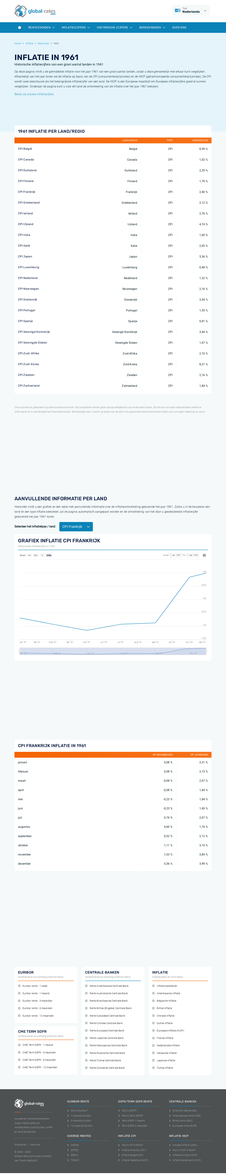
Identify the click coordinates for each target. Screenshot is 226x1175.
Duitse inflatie (162, 1023)
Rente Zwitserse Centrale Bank (105, 1067)
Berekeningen (152, 27)
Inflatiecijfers (76, 27)
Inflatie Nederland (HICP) (185, 1160)
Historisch (43, 43)
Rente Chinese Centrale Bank (104, 1023)
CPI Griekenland (29, 202)
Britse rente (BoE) (181, 1120)
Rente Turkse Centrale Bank (103, 1060)
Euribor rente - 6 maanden (35, 1008)
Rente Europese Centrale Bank (104, 1030)
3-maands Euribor (79, 1120)
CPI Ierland (25, 213)
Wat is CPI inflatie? (130, 1145)
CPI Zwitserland (29, 385)
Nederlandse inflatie (166, 1045)
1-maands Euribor (79, 1115)
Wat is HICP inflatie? (182, 1150)
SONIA (72, 1155)
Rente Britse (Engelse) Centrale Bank (108, 1008)
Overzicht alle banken (183, 1110)
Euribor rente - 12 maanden (36, 1015)
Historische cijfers (114, 27)
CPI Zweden (26, 375)
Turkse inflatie (162, 1067)
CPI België (25, 148)
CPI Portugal (26, 310)
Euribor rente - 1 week (32, 986)
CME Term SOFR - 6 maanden (37, 1059)
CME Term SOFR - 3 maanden (37, 1052)
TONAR (73, 1160)
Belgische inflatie (164, 1000)
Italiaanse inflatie (164, 1053)
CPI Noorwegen (28, 288)
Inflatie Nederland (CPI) (133, 1160)
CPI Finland (26, 181)
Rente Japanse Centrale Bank (104, 1038)
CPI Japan (25, 256)
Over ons (179, 27)
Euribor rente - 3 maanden (35, 1000)
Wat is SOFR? (127, 1110)
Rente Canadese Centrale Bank (105, 1015)
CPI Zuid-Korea (28, 364)
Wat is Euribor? (77, 1110)
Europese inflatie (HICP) (168, 1030)
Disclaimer (20, 1144)
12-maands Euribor (80, 1125)
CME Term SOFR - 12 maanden (37, 1067)
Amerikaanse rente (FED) (185, 1115)
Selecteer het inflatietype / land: (35, 526)
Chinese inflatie (163, 1015)
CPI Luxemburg (28, 267)
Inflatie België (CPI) (130, 1155)
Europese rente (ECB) (183, 1125)
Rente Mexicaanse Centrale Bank (106, 1045)
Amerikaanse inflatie (166, 993)
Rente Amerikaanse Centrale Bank (107, 986)
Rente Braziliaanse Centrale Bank (106, 1000)
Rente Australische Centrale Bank (106, 993)
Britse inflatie (162, 1008)
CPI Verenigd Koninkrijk (34, 331)
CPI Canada (26, 159)
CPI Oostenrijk (27, 299)
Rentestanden (41, 27)
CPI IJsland (26, 224)
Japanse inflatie (163, 1060)
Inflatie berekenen (164, 986)
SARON (73, 1145)
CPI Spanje (25, 321)
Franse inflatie (162, 1038)
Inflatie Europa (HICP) (183, 1155)
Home (17, 43)
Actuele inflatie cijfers (183, 1145)
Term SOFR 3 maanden (133, 1125)
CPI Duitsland (27, 170)
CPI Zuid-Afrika (28, 353)
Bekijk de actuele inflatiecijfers (34, 94)
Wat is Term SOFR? (130, 1115)
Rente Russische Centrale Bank (105, 1053)
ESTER (72, 1150)
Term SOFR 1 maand (131, 1120)
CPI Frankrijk (26, 191)
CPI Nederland (28, 278)
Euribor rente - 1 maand (34, 993)
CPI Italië (24, 245)
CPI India (24, 235)
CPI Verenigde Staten (32, 342)
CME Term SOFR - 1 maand (35, 1044)
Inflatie (29, 43)
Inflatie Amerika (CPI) (132, 1150)
